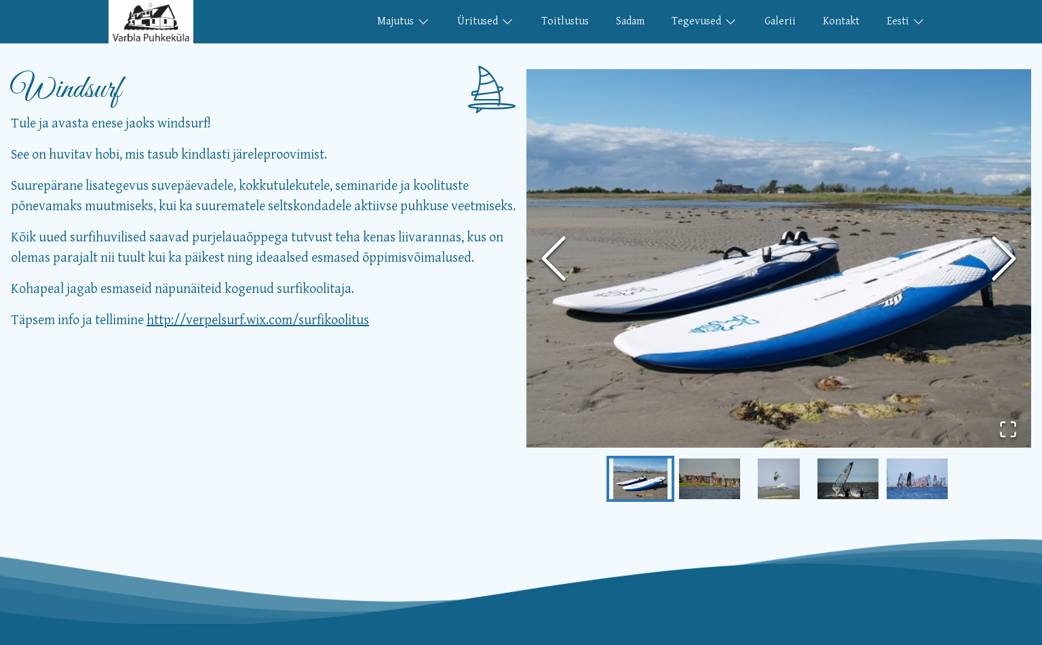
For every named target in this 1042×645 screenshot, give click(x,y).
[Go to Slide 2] (710, 479)
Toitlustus (565, 21)
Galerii (780, 21)
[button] (778, 258)
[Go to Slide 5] (917, 479)
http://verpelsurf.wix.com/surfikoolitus (258, 320)
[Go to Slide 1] (640, 479)
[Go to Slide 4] (848, 479)
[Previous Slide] (553, 258)
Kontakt (841, 21)
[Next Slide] (1004, 258)
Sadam (630, 21)
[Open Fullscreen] (1008, 429)
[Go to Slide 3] (779, 479)
